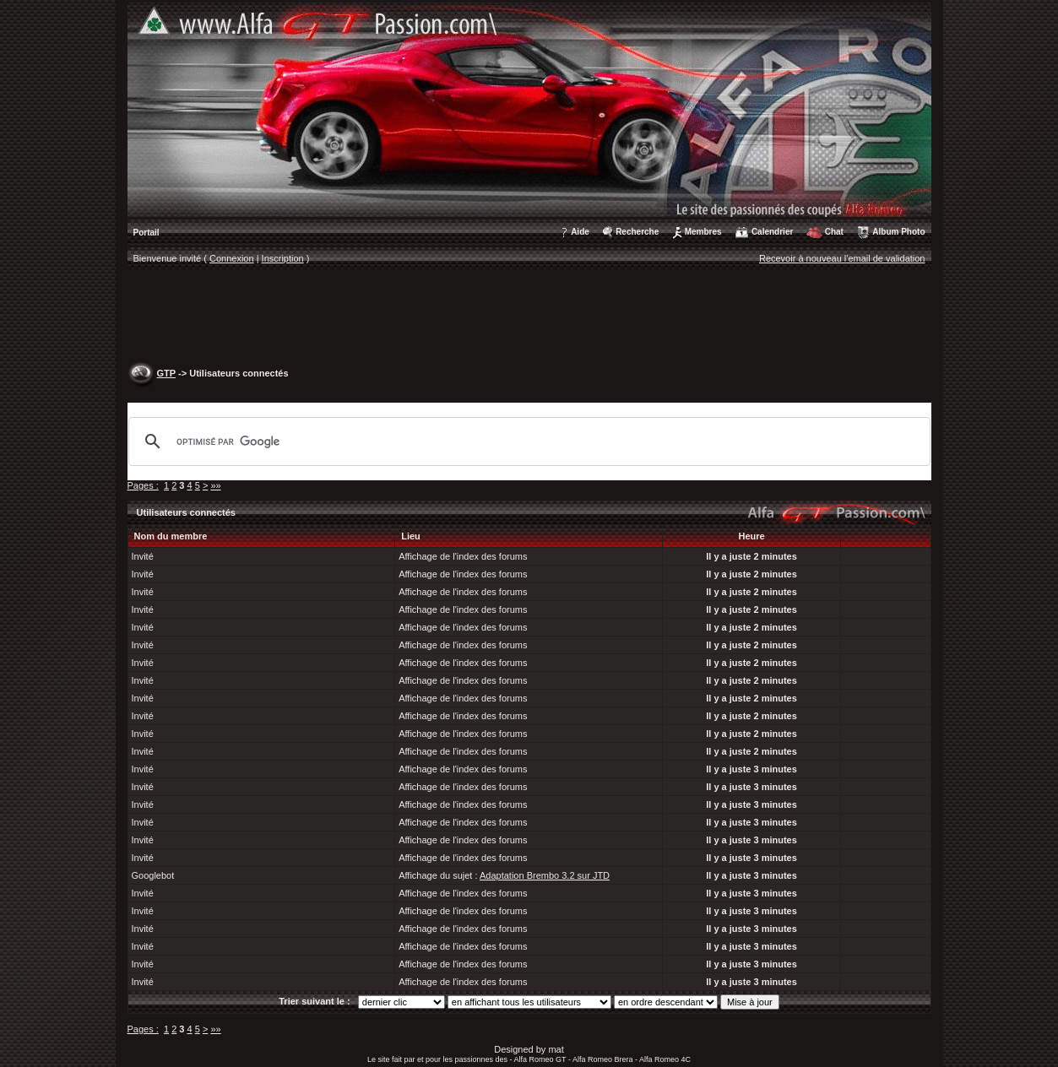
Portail (146, 232)
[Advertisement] (529, 317)
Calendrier (772, 231)
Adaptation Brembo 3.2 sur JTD (545, 875)
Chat (834, 231)
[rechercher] (526, 441)
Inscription (283, 258)
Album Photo (898, 231)
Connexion (231, 258)
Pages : (143, 485)
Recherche (637, 231)
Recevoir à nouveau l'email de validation (842, 258)
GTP (166, 373)
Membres (703, 231)
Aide (580, 231)
